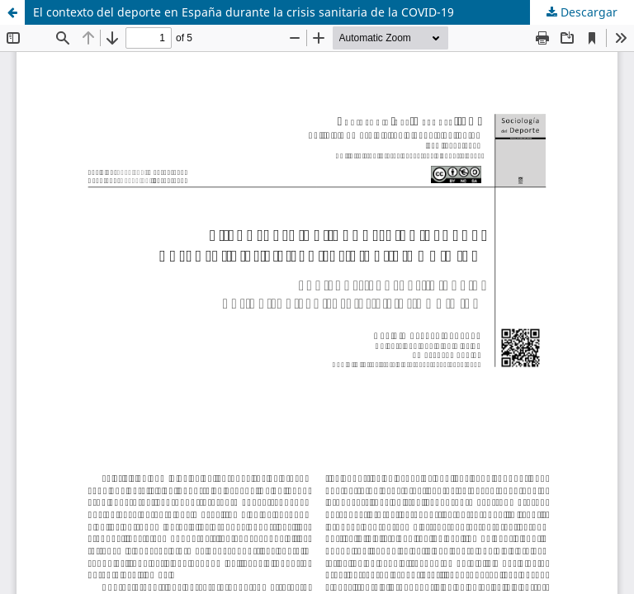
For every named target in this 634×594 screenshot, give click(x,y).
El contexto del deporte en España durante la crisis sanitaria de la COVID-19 (243, 12)
